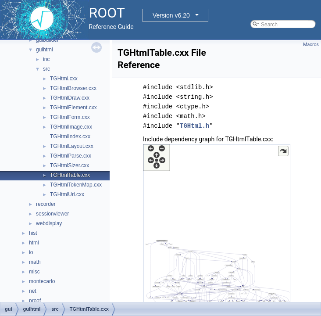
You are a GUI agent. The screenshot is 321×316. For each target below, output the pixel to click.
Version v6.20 (171, 15)
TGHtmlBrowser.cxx (73, 88)
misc (34, 272)
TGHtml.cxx (64, 78)
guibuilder (47, 40)
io (31, 252)
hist (33, 233)
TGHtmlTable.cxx (70, 175)
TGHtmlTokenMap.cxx (76, 185)
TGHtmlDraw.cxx (69, 98)
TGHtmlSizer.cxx (69, 165)
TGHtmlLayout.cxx (71, 146)
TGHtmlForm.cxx (70, 117)
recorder (46, 204)
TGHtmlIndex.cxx (70, 136)
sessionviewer (52, 214)
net (32, 291)
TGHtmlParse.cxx (70, 156)
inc (46, 59)
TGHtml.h (194, 126)
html (34, 243)
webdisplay (49, 223)
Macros (311, 44)
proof (35, 301)
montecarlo (42, 281)
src (46, 69)
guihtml (44, 50)
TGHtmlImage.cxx (71, 127)
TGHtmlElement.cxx (73, 107)
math (35, 262)
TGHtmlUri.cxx (67, 194)
